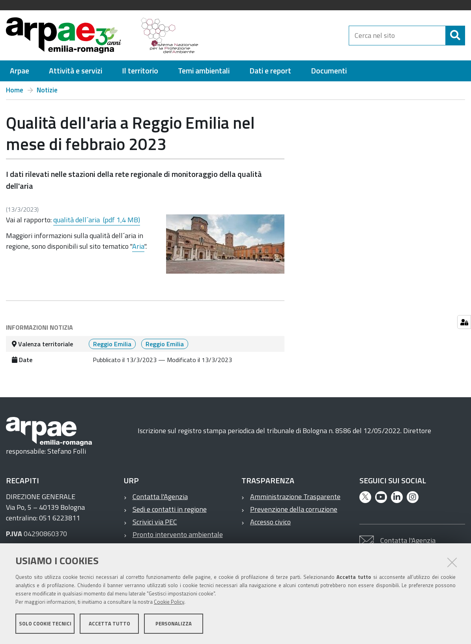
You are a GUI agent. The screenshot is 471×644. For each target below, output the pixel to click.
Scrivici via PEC (155, 521)
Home (14, 90)
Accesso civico (270, 521)
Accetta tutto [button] (109, 623)
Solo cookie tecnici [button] (45, 623)
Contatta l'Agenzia (160, 496)
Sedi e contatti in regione (170, 509)
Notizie (47, 90)
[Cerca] (455, 35)
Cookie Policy (169, 602)
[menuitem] (19, 70)
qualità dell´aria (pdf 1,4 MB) (96, 219)
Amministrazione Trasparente (295, 496)
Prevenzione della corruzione (293, 509)
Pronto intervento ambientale (178, 534)
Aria (138, 246)
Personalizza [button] (173, 623)
